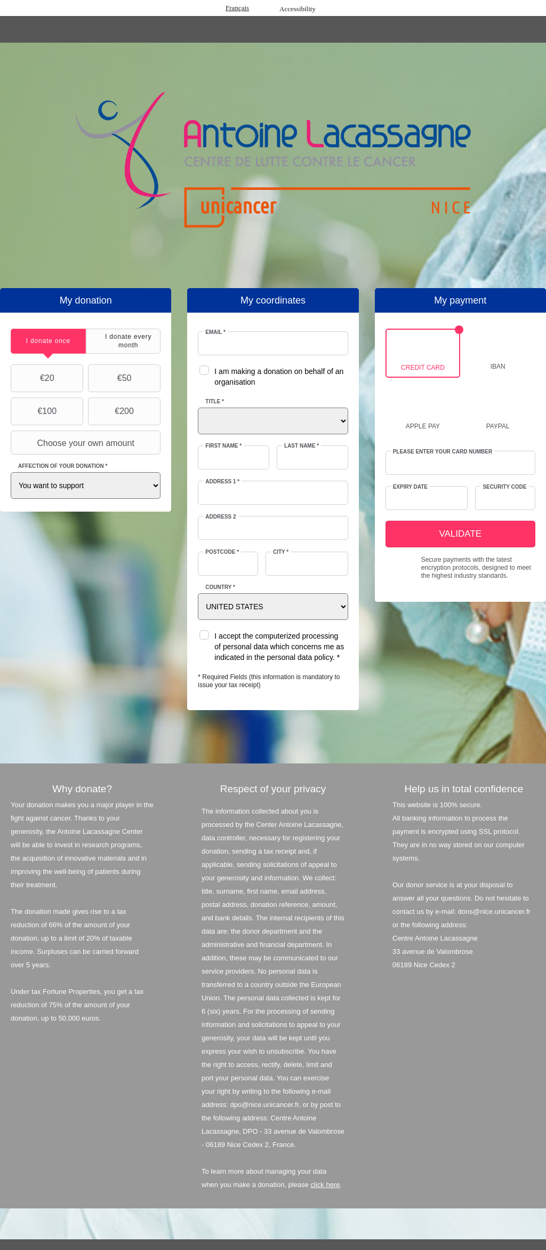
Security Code (504, 487)
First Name (223, 446)
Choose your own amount (73, 443)
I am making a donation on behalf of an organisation (278, 376)
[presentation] (48, 341)
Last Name (301, 446)
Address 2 (220, 517)
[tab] (48, 341)
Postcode (222, 552)
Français (237, 8)
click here (325, 1185)
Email (215, 332)
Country (220, 587)
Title (214, 401)
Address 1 (222, 481)
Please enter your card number (443, 452)
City (280, 552)
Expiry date (410, 487)
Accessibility (297, 9)
